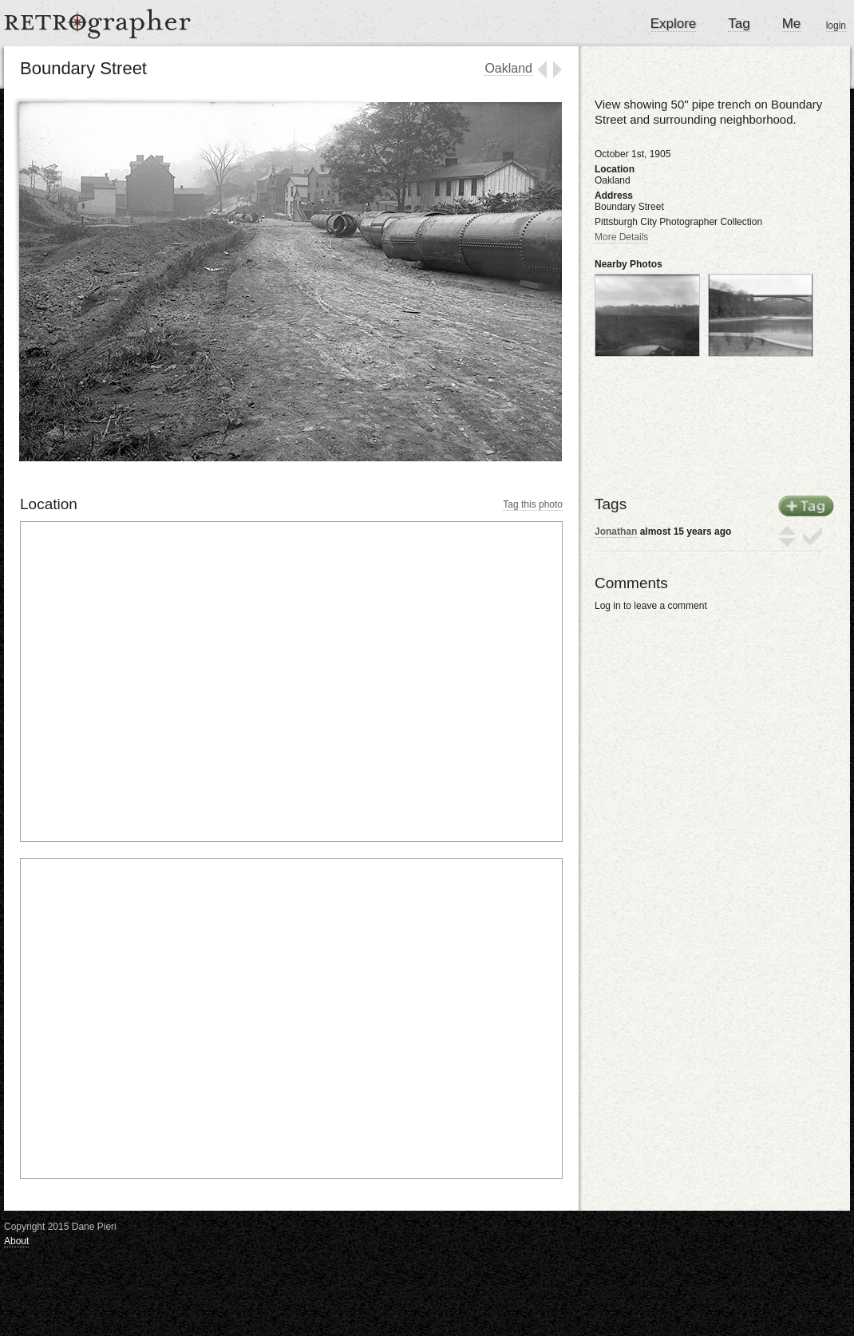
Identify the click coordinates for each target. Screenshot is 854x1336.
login (836, 25)
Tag (738, 23)
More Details (621, 237)
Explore (673, 23)
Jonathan (616, 531)
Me (791, 23)
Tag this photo (533, 504)
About (16, 1241)
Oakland (508, 68)
